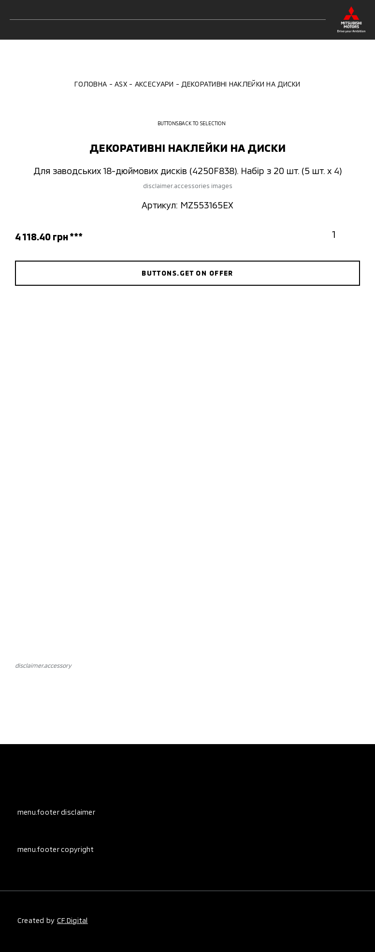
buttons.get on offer (187, 273)
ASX (121, 84)
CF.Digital (72, 920)
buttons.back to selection (187, 123)
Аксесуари (154, 84)
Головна (90, 84)
